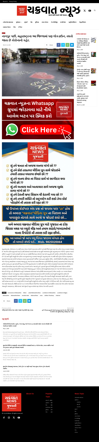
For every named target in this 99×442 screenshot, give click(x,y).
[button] (94, 10)
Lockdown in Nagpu (62, 292)
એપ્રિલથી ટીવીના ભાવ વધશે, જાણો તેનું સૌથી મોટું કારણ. (17, 310)
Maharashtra (6, 295)
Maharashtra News (15, 295)
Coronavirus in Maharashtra (14, 292)
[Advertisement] (86, 138)
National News (34, 295)
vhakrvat (58, 295)
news (41, 295)
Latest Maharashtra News (34, 292)
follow (24, 292)
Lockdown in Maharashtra (48, 292)
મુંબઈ (3, 33)
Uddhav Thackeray (49, 295)
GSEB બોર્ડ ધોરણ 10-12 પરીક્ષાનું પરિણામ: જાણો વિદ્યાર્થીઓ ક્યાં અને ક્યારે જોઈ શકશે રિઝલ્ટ (83, 43)
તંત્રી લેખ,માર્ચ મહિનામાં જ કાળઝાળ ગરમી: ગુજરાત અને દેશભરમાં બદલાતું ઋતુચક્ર (83, 98)
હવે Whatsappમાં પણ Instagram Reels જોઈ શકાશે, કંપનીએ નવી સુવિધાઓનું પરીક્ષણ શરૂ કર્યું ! (58, 311)
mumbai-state (25, 295)
